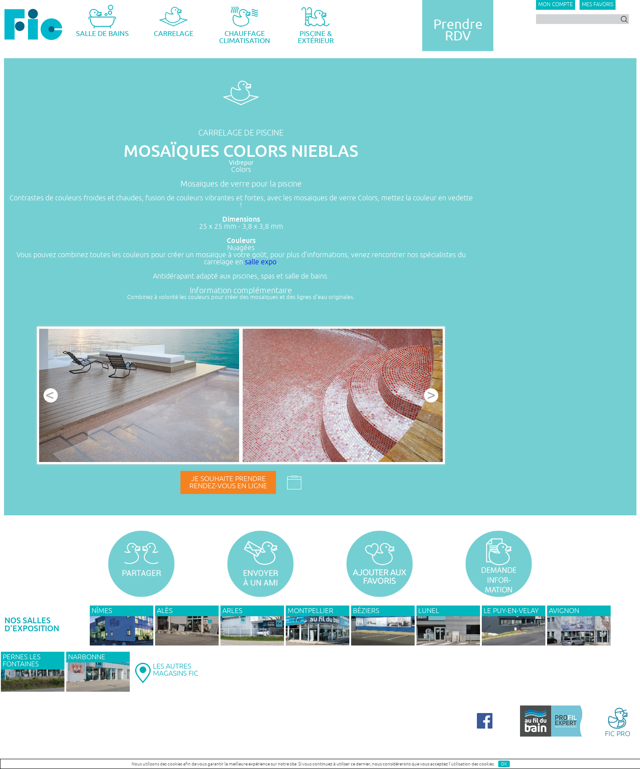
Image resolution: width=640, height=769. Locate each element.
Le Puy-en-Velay (511, 610)
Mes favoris (597, 4)
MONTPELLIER (310, 610)
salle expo (260, 262)
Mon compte (555, 4)
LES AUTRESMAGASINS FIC (175, 670)
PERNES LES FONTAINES (21, 661)
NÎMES (102, 610)
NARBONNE (86, 657)
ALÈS (164, 610)
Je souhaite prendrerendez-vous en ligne (228, 482)
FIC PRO (618, 721)
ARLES (232, 610)
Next (431, 395)
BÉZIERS (366, 610)
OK (504, 764)
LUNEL (428, 610)
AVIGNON (564, 610)
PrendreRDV (458, 30)
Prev (51, 395)
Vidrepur (241, 163)
